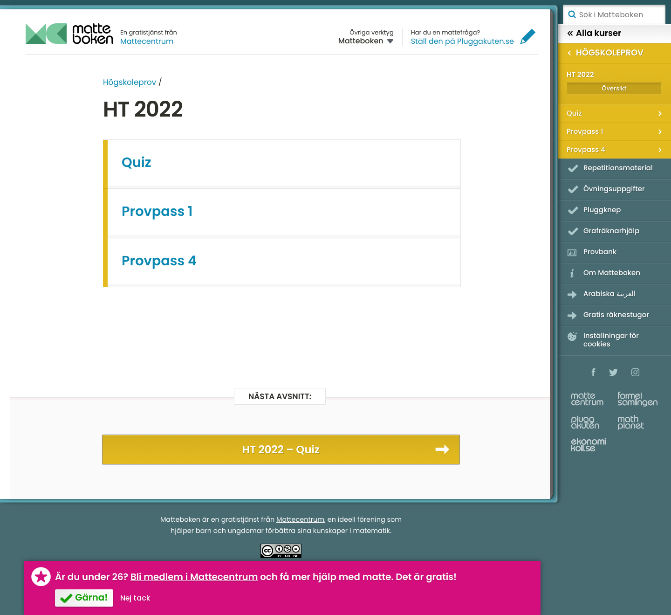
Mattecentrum (147, 41)
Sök (571, 14)
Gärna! (91, 597)
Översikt (614, 88)
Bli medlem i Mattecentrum (194, 576)
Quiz (136, 162)
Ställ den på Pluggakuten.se (462, 41)
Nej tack (135, 598)
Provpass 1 (157, 211)
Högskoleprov (129, 82)
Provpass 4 (159, 261)
